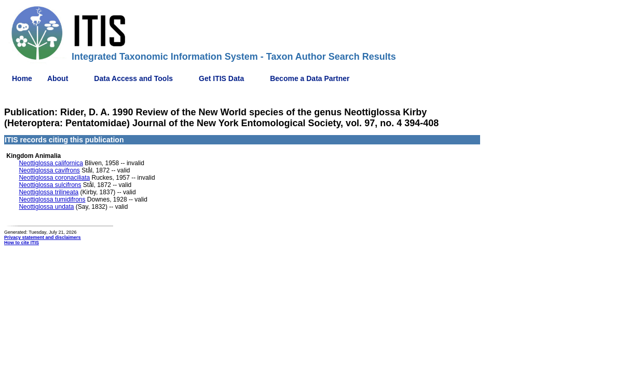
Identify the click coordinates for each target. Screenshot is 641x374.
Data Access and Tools (133, 78)
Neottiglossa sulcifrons (50, 185)
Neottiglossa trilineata (48, 192)
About (57, 78)
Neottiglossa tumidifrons (52, 199)
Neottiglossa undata (46, 206)
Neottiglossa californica (51, 163)
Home (22, 78)
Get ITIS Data (221, 78)
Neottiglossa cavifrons (49, 170)
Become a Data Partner (309, 78)
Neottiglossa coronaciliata (54, 177)
